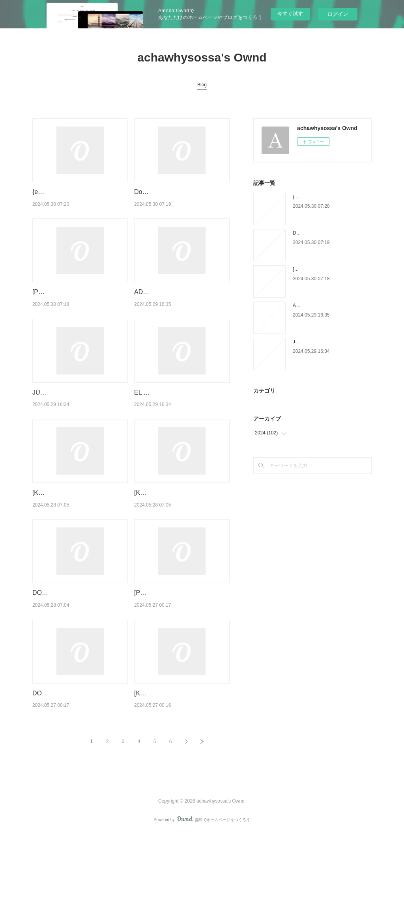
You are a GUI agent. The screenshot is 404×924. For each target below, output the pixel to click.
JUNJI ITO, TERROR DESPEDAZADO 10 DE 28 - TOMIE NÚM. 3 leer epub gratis (76, 432)
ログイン (337, 14)
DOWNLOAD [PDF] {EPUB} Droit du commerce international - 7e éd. (79, 773)
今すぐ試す (290, 14)
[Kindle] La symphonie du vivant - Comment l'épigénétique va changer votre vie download (180, 773)
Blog (202, 85)
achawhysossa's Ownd (201, 57)
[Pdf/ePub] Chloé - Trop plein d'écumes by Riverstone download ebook (72, 312)
